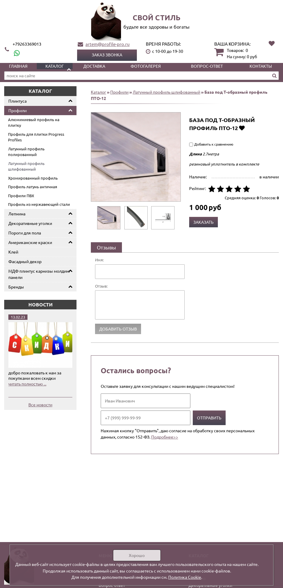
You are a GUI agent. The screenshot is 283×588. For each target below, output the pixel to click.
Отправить (209, 417)
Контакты (261, 66)
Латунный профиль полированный (26, 151)
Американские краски (30, 242)
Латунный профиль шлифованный (26, 166)
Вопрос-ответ (207, 66)
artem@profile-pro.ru (107, 44)
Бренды (16, 286)
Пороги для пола (24, 232)
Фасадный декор (25, 261)
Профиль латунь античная (32, 186)
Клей (13, 251)
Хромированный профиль (33, 177)
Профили (17, 110)
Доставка (94, 66)
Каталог (54, 66)
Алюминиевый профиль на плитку (33, 122)
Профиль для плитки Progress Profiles (36, 137)
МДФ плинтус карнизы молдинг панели (39, 274)
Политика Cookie (184, 577)
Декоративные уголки (30, 223)
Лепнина (16, 213)
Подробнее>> (164, 436)
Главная (18, 66)
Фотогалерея (146, 66)
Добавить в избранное (242, 128)
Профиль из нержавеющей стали (39, 204)
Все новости (40, 404)
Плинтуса (17, 101)
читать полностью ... (27, 383)
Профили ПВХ (21, 195)
